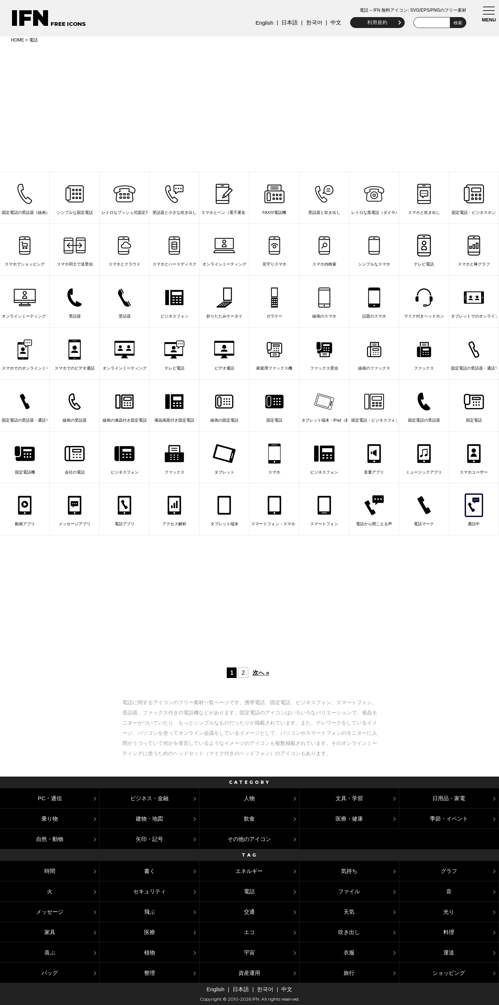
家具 (49, 932)
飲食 (249, 818)
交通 (249, 912)
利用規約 (377, 22)
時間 (49, 871)
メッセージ (49, 912)
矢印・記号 (149, 839)
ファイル (349, 891)
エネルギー (249, 871)
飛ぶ (149, 912)
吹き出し (349, 932)
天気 (349, 912)
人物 (249, 798)
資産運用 (249, 973)
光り (448, 912)
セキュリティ (149, 891)
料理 (448, 932)
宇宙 (249, 952)
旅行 (349, 973)
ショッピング (448, 973)
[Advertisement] (249, 106)
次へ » (261, 673)
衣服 (349, 952)
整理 (149, 973)
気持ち (349, 871)
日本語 (289, 22)
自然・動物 (49, 839)
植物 (149, 952)
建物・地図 (149, 818)
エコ (249, 932)
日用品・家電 (448, 798)
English (264, 23)
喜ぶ (49, 952)
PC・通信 (50, 798)
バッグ (49, 973)
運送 (448, 952)
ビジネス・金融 (149, 798)
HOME (17, 40)
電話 (249, 891)
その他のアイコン (249, 839)
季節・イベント (449, 818)
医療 (149, 932)
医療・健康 (349, 818)
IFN (30, 18)
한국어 (314, 22)
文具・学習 (349, 798)
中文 (335, 22)
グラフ (449, 871)
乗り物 (49, 818)
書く (149, 871)
